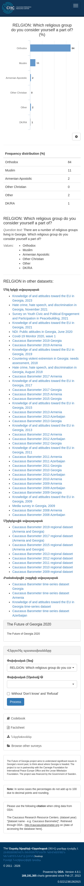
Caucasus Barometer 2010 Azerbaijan (38, 474)
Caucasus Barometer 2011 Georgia (37, 465)
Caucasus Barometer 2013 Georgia (37, 421)
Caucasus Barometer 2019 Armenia (37, 345)
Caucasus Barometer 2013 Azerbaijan (38, 416)
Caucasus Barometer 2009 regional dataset (42, 571)
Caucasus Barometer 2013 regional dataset (42, 554)
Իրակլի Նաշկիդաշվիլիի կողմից (21, 859)
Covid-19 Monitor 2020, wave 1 (34, 336)
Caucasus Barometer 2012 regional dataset (42, 558)
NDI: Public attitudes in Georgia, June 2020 (42, 332)
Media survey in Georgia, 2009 (33, 506)
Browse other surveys (24, 746)
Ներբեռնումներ (19, 736)
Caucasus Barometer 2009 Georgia (37, 492)
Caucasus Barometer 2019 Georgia (37, 340)
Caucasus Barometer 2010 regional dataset (42, 567)
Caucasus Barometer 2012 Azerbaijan (38, 439)
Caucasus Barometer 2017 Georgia (37, 390)
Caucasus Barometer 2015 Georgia (37, 398)
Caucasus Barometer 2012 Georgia (37, 443)
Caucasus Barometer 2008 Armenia (37, 510)
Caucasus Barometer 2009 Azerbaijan (38, 488)
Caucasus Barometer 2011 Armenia (37, 457)
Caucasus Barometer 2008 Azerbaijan (38, 515)
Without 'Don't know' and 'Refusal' (32, 693)
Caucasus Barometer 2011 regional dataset (42, 563)
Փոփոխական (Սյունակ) (23, 677)
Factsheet (15, 727)
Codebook (16, 718)
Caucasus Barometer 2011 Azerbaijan (38, 461)
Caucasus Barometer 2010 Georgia (37, 470)
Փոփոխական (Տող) (20, 660)
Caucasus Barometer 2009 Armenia (37, 483)
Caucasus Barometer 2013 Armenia (37, 412)
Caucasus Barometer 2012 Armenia (37, 434)
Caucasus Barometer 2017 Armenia (37, 376)
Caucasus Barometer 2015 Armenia (37, 394)
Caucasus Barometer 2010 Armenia (37, 479)
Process (15, 702)
